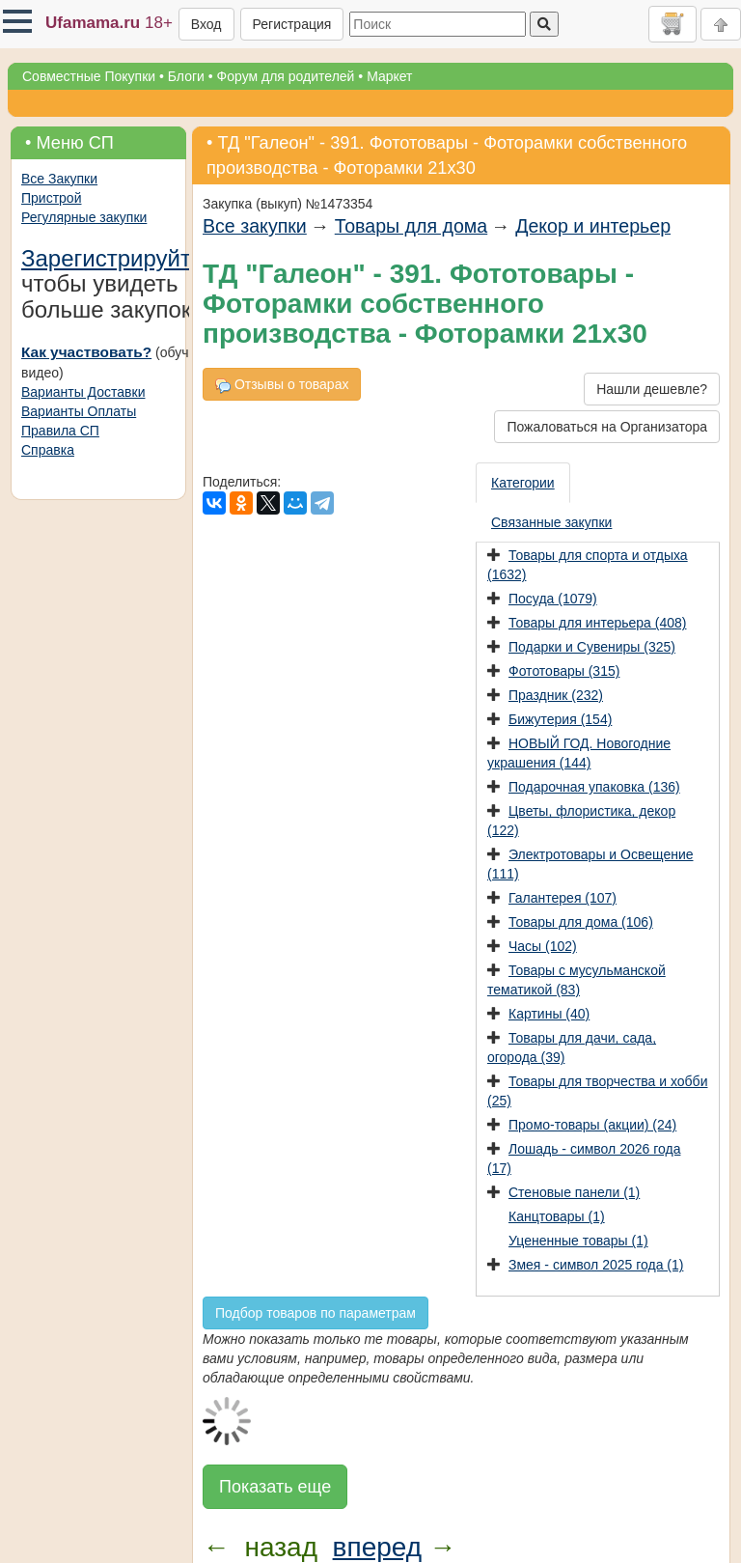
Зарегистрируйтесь (124, 258)
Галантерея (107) (562, 898)
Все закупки (255, 226)
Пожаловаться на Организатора (607, 426)
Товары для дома (411, 226)
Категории (523, 482)
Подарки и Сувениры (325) (591, 647)
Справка (47, 450)
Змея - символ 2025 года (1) (595, 1264)
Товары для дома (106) (580, 922)
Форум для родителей (286, 76)
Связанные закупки (551, 522)
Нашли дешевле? (651, 389)
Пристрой (51, 198)
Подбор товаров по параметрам (315, 1313)
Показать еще (275, 1486)
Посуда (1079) (552, 598)
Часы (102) (542, 946)
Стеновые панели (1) (574, 1192)
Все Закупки (59, 178)
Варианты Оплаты (78, 411)
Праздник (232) (555, 695)
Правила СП (60, 430)
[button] (17, 21)
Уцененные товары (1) (578, 1240)
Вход (206, 24)
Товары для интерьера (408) (597, 622)
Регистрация (292, 24)
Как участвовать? (86, 352)
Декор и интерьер (593, 226)
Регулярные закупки (84, 217)
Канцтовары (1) (556, 1216)
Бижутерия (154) (560, 719)
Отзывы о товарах (281, 385)
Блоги (186, 76)
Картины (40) (549, 1013)
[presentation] (524, 482)
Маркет (389, 76)
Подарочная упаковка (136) (594, 787)
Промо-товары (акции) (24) (592, 1124)
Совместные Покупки (88, 76)
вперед (377, 1547)
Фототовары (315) (563, 671)
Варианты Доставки (83, 392)
